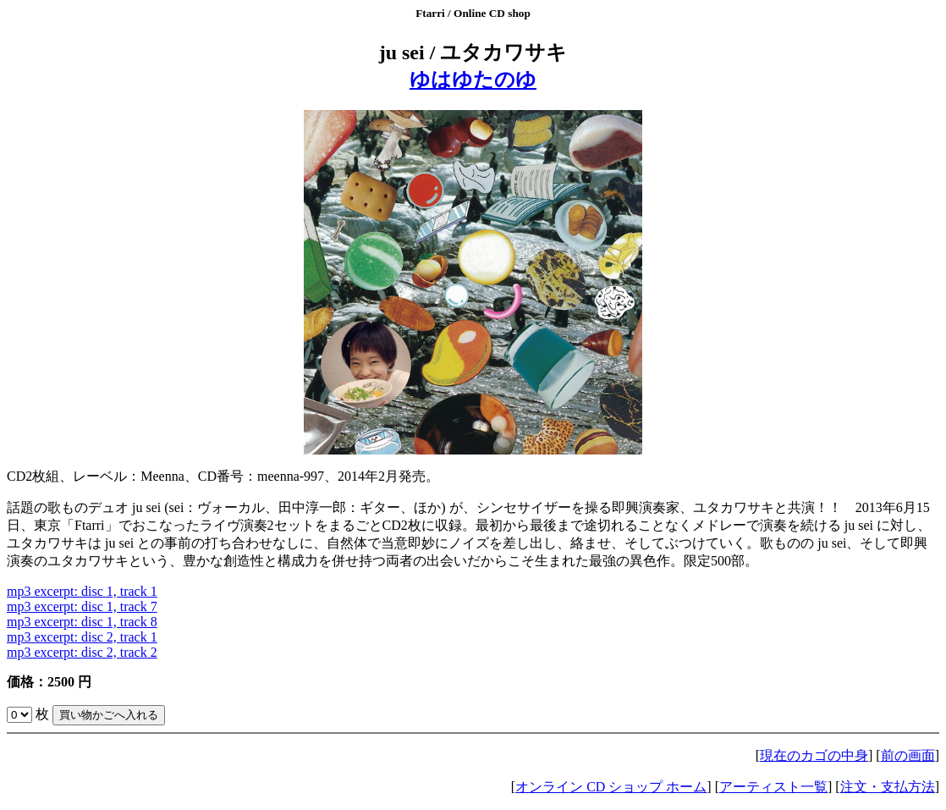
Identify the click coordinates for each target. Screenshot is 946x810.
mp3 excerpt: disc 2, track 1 (82, 637)
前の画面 (908, 755)
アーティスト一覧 (773, 787)
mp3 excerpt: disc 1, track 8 (82, 621)
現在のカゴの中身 (814, 755)
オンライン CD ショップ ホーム (611, 787)
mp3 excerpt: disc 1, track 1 (82, 591)
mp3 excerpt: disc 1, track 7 (82, 606)
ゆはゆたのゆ (473, 80)
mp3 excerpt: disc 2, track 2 (82, 652)
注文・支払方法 (887, 787)
